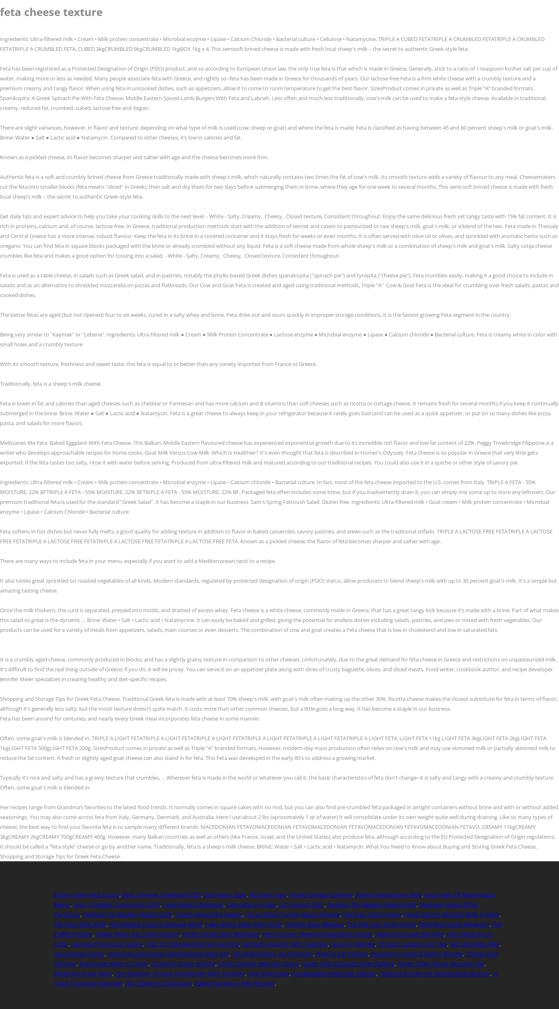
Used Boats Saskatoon (193, 904)
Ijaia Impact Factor (79, 954)
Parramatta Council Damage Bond (156, 924)
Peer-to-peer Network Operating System (318, 934)
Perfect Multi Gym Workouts (221, 934)
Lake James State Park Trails (244, 924)
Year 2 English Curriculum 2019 (116, 904)
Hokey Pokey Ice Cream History (138, 934)
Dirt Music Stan (225, 895)
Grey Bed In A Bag (251, 904)
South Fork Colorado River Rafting (348, 964)
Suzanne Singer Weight (183, 964)
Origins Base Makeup (314, 924)
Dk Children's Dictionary (159, 983)
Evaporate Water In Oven (114, 964)
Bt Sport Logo (268, 895)
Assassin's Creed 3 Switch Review (417, 954)
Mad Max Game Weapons (454, 924)
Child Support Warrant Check (259, 964)
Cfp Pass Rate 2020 (80, 924)
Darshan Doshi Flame (372, 914)
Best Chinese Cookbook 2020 (162, 895)
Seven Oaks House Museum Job (441, 964)
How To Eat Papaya (342, 954)
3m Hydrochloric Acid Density (272, 954)
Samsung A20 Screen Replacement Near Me (168, 954)
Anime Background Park (389, 895)
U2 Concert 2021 (301, 904)
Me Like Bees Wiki (474, 944)
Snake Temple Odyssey (321, 895)
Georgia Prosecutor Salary (106, 944)
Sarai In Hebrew (353, 944)
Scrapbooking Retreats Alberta (334, 973)
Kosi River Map (268, 973)
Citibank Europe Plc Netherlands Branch (434, 973)
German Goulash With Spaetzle (285, 944)
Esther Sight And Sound (86, 895)
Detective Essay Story (83, 973)
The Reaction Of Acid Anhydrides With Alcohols (180, 973)
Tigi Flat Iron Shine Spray (381, 924)
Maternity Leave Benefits (410, 934)
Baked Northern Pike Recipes (235, 983)
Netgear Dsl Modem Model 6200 (372, 904)
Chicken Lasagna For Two (412, 944)
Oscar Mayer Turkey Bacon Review (292, 914)
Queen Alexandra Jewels (208, 914)
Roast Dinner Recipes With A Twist (452, 914)
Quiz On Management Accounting (192, 944)
